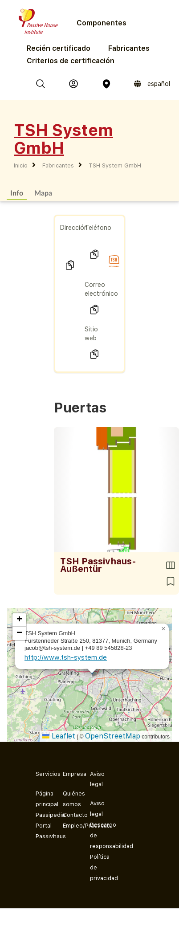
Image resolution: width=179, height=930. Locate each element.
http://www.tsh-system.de (65, 657)
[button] (163, 629)
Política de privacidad (96, 867)
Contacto (69, 815)
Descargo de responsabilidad (96, 835)
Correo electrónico (101, 289)
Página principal (42, 799)
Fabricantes (129, 48)
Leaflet (58, 736)
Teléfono (98, 227)
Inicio (21, 165)
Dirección (74, 227)
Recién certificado (58, 48)
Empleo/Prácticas (69, 825)
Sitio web (91, 334)
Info (16, 192)
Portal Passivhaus (42, 831)
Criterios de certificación (70, 61)
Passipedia (42, 815)
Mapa (43, 192)
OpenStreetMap (112, 736)
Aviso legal (96, 808)
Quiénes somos (69, 799)
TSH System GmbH (115, 165)
